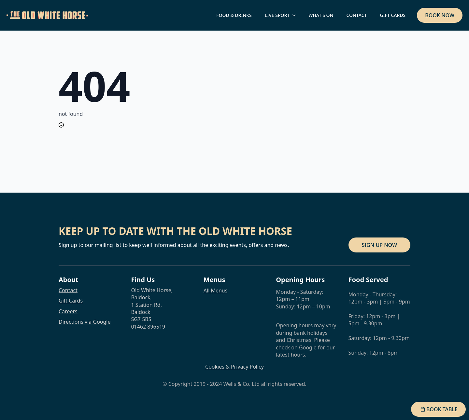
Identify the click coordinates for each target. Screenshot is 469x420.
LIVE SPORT (277, 15)
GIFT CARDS (392, 15)
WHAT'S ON (320, 15)
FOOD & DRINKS (234, 15)
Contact (68, 290)
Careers (68, 311)
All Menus (216, 290)
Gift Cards (71, 300)
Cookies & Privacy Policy (234, 366)
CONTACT (356, 15)
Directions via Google (85, 321)
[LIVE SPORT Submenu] (296, 15)
